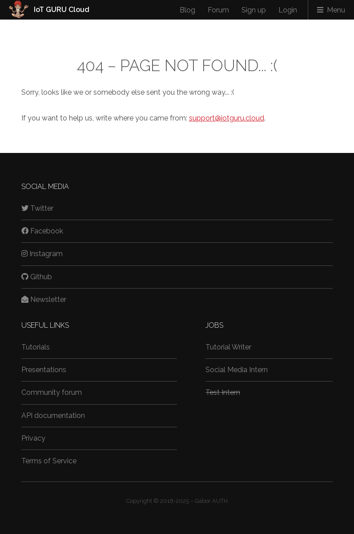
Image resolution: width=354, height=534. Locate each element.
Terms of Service (48, 461)
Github (36, 277)
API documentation (53, 415)
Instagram (42, 253)
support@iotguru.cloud (226, 118)
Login (287, 10)
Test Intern (222, 392)
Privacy (33, 438)
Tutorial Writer (228, 347)
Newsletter (43, 299)
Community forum (51, 392)
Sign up (253, 10)
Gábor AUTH (211, 501)
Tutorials (35, 347)
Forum (218, 10)
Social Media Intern (236, 369)
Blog (187, 10)
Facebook (42, 231)
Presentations (43, 369)
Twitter (37, 208)
